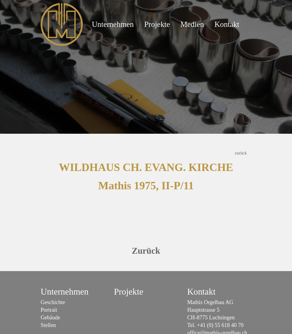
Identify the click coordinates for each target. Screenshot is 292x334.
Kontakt (226, 24)
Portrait (49, 310)
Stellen (48, 325)
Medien (192, 24)
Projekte (157, 24)
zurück (241, 153)
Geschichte (53, 302)
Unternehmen (113, 24)
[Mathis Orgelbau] (62, 24)
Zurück (146, 251)
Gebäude (50, 317)
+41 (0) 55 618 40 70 (220, 325)
